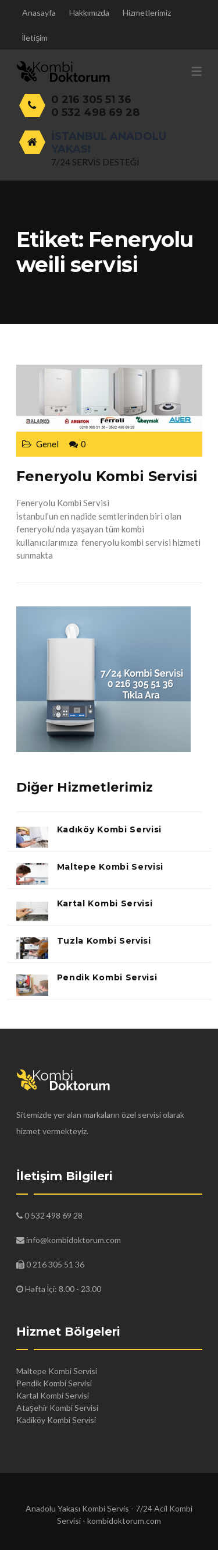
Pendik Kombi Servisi (107, 977)
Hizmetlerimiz (147, 12)
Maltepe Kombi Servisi (110, 866)
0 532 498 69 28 (95, 112)
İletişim (35, 38)
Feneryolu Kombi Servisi (107, 476)
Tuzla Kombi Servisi (104, 940)
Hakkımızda (89, 12)
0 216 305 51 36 (91, 99)
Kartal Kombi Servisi (105, 903)
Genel (47, 444)
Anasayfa (39, 12)
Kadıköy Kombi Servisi (109, 829)
